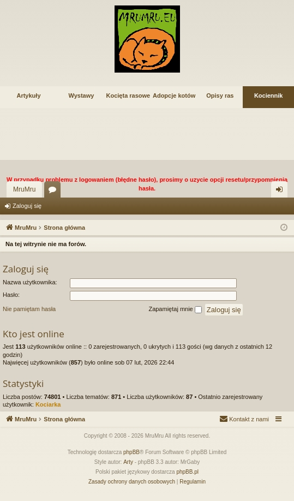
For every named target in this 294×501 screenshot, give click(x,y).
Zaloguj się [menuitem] (281, 192)
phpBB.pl (187, 472)
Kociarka (48, 404)
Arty (128, 462)
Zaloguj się (27, 205)
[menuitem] (244, 419)
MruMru (24, 189)
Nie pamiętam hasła (29, 309)
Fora (55, 192)
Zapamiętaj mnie (174, 309)
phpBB (131, 452)
